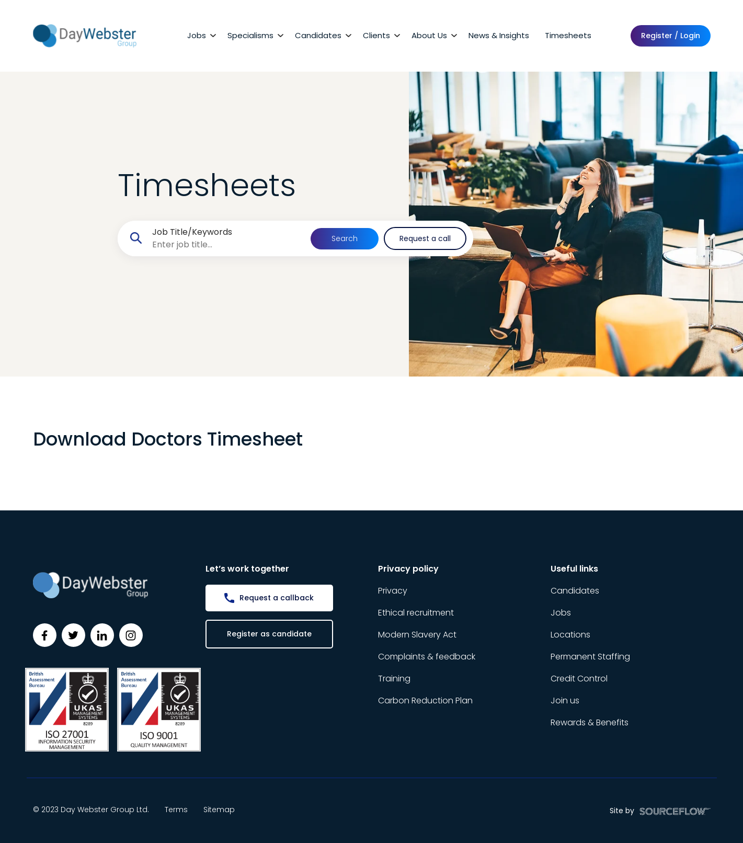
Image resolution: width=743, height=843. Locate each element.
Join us (565, 700)
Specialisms (250, 35)
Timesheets (568, 35)
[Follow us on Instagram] (131, 635)
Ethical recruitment (416, 613)
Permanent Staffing (590, 657)
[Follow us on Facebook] (44, 635)
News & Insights (498, 35)
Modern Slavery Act (417, 635)
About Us (429, 35)
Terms (176, 809)
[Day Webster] (85, 35)
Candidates (318, 35)
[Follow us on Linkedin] (102, 635)
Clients (376, 35)
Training (394, 679)
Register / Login (670, 35)
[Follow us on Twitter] (73, 635)
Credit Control (579, 679)
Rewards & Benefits (589, 722)
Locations (570, 635)
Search (345, 238)
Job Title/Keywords (192, 232)
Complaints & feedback (426, 657)
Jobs (196, 35)
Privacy (392, 591)
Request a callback (276, 598)
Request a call (425, 238)
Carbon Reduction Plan (425, 700)
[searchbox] (227, 244)
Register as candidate (269, 634)
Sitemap (219, 809)
